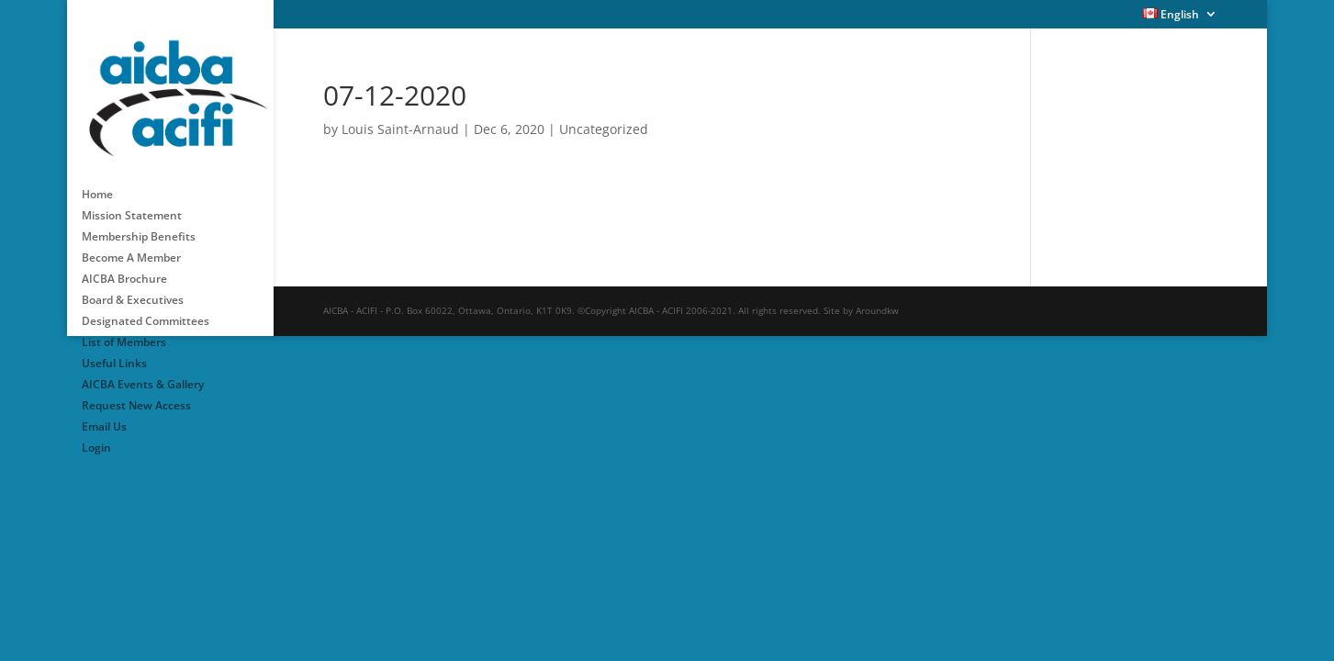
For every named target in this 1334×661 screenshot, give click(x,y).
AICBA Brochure (124, 267)
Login (96, 436)
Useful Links (114, 352)
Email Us (104, 415)
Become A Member (131, 246)
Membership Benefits (139, 225)
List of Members (124, 331)
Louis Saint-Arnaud (400, 129)
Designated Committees (145, 310)
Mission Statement (132, 204)
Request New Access (136, 394)
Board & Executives (133, 289)
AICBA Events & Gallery (143, 373)
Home (97, 183)
